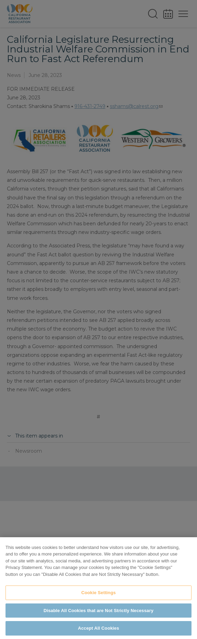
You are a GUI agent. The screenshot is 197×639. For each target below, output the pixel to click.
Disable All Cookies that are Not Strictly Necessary (99, 610)
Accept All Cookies (98, 628)
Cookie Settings (98, 592)
